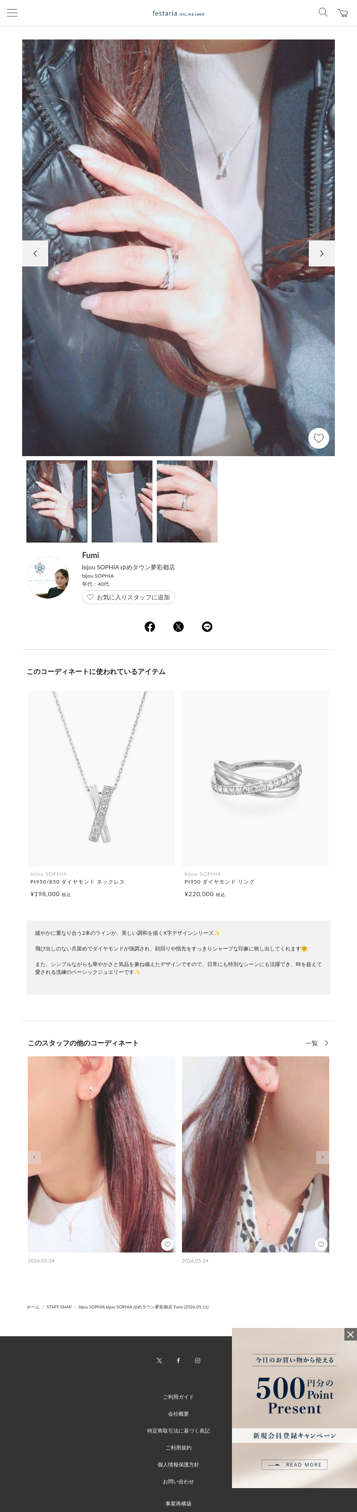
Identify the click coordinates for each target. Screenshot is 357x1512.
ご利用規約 (178, 1447)
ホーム (33, 1306)
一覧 (313, 1043)
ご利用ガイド (178, 1397)
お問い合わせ (178, 1481)
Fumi (90, 555)
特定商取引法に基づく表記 (178, 1430)
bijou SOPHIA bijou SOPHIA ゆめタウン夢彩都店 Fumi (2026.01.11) (143, 1306)
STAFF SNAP (59, 1306)
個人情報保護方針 (178, 1464)
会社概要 (178, 1413)
